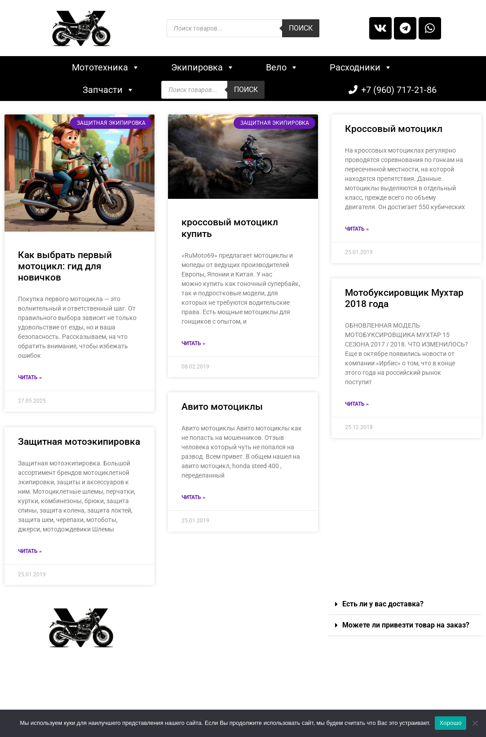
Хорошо (450, 722)
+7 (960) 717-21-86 (399, 89)
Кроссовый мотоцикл (393, 128)
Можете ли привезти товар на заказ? (405, 625)
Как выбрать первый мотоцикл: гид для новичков (65, 266)
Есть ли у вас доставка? (383, 604)
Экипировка (202, 67)
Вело (282, 67)
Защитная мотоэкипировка (79, 441)
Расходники (361, 67)
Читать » (30, 377)
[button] (405, 604)
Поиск (301, 28)
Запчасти (108, 90)
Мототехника (106, 67)
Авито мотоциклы (222, 407)
